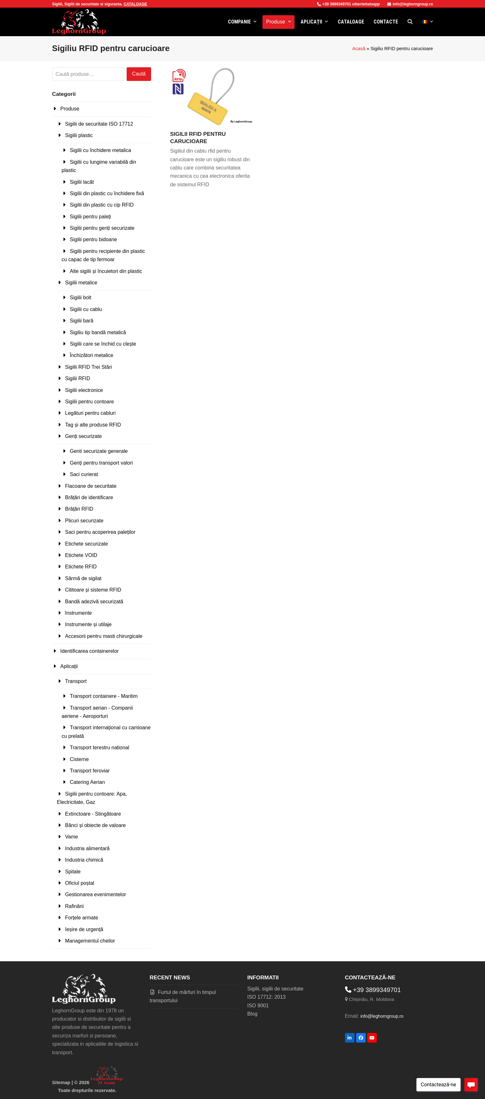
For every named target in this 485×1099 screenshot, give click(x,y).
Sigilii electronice (84, 390)
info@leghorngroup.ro (410, 4)
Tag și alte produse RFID (93, 424)
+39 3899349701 (334, 4)
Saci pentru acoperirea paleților (100, 532)
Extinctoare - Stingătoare (93, 814)
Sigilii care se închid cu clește (103, 344)
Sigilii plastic (79, 135)
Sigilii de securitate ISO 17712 (99, 124)
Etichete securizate (86, 543)
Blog (252, 1013)
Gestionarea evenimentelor (95, 894)
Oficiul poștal (79, 883)
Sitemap (61, 1082)
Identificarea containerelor (89, 651)
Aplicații (69, 666)
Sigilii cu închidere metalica (100, 150)
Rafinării (74, 906)
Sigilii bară (81, 320)
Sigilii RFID (77, 378)
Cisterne (79, 759)
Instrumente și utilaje (88, 624)
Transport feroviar (90, 770)
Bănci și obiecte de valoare (95, 825)
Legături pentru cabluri (90, 413)
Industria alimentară (87, 848)
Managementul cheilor (90, 940)
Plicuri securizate (84, 520)
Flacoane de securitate (90, 486)
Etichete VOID (81, 555)
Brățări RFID (79, 509)
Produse (69, 108)
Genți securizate (83, 436)
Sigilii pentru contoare (89, 401)
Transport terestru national (99, 747)
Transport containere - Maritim (104, 696)
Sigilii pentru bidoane (93, 239)
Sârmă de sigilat (83, 578)
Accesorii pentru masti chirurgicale (104, 636)
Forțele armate (81, 917)
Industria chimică (84, 860)
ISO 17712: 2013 (266, 997)
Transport (76, 681)
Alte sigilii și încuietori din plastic (106, 271)
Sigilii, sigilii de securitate (275, 988)
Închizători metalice (91, 355)
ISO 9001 (258, 1005)
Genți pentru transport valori (101, 463)
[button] (410, 22)
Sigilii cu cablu (86, 309)
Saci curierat (84, 474)
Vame (71, 836)
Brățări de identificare (89, 497)
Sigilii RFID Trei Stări (88, 367)
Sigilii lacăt (82, 182)
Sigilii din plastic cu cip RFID (102, 205)
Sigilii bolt (80, 297)
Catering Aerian (87, 782)
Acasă (358, 48)
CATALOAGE (135, 4)
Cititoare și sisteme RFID (93, 590)
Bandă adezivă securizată (94, 601)
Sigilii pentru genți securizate (102, 228)
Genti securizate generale (99, 451)
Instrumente (78, 613)
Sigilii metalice (81, 282)
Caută (139, 73)
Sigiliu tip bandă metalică (98, 332)
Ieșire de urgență (84, 929)
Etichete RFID (81, 566)
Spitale (73, 871)
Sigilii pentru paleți (90, 216)
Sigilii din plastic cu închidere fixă (107, 193)
